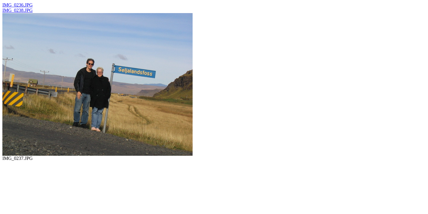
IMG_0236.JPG (17, 4)
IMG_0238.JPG (17, 10)
